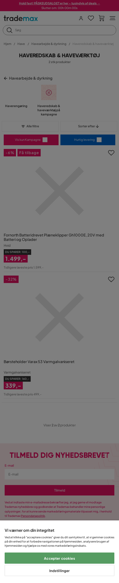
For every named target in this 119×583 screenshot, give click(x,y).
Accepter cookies (59, 558)
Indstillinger (59, 570)
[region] (59, 551)
